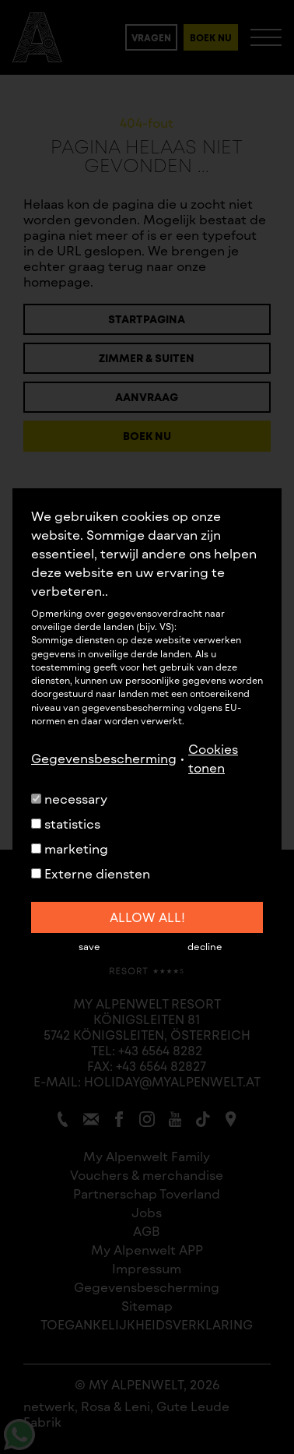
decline (204, 946)
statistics (65, 823)
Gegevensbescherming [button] (104, 758)
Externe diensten (90, 873)
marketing (69, 848)
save (89, 946)
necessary (69, 798)
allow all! (147, 917)
